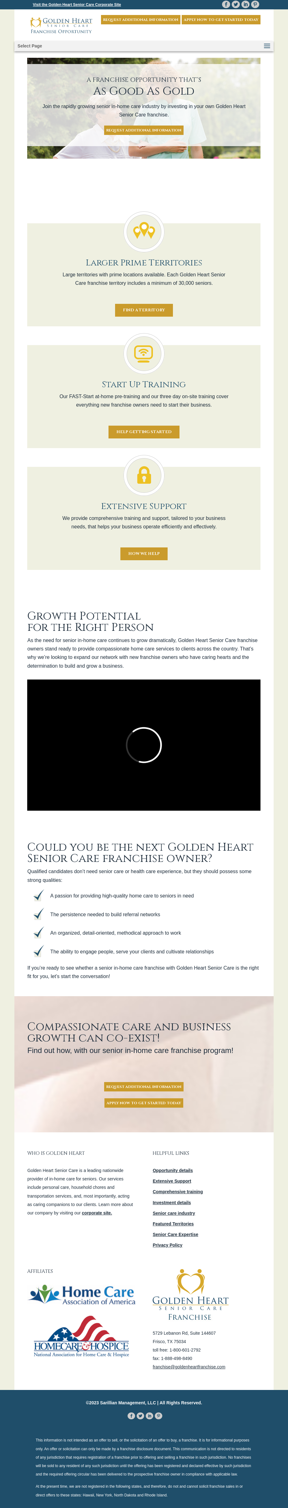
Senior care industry (174, 1213)
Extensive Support (172, 1181)
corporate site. (97, 1212)
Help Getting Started (144, 432)
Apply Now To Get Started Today (144, 1102)
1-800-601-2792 (185, 1349)
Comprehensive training (178, 1191)
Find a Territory (144, 310)
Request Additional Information (140, 19)
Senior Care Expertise (175, 1234)
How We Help (144, 553)
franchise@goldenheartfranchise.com (189, 1366)
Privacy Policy (167, 1245)
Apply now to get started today (221, 19)
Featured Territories (173, 1223)
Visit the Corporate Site (77, 4)
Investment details (172, 1202)
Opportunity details (173, 1170)
